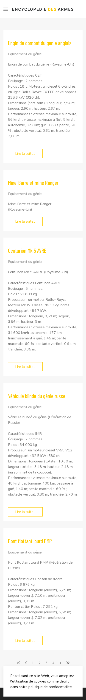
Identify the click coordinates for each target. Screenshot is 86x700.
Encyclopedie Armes (43, 9)
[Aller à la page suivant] (60, 663)
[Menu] (5, 9)
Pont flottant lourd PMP (30, 541)
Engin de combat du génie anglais (40, 43)
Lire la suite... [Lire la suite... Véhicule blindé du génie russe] (25, 512)
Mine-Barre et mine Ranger (33, 182)
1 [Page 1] (33, 663)
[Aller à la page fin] (68, 663)
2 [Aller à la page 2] (40, 663)
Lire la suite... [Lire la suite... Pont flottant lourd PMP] (25, 640)
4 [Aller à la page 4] (53, 663)
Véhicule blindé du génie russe (36, 396)
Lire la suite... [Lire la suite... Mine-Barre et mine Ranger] (25, 221)
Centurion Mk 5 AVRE (27, 250)
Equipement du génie (25, 54)
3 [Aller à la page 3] (46, 663)
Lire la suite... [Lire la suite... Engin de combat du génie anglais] (25, 153)
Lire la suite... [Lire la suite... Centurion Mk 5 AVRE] (25, 366)
